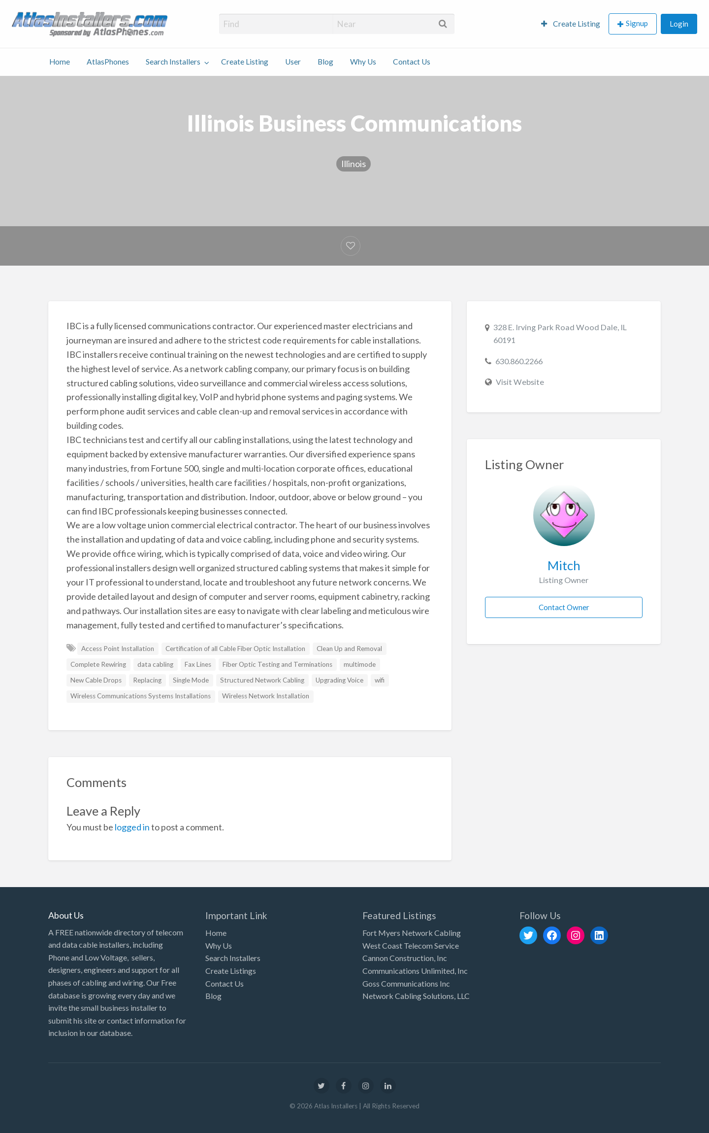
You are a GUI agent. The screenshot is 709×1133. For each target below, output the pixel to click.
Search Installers (173, 61)
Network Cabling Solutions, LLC (416, 995)
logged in (132, 827)
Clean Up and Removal (349, 648)
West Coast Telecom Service (410, 945)
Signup (637, 23)
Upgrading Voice (339, 680)
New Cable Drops (96, 680)
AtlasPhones (108, 61)
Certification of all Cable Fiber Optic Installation (235, 648)
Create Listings (230, 970)
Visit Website (520, 381)
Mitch (564, 565)
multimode (360, 664)
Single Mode (191, 680)
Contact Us (411, 61)
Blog (325, 61)
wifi (380, 680)
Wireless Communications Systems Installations (140, 696)
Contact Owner (564, 607)
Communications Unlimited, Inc (415, 970)
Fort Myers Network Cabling (411, 932)
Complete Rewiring (98, 664)
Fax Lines (198, 664)
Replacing (147, 680)
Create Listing (570, 23)
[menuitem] (571, 23)
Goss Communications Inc (406, 983)
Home (59, 61)
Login (679, 23)
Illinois (353, 163)
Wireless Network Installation (265, 696)
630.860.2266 (519, 361)
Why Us (363, 61)
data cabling (155, 664)
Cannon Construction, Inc (404, 957)
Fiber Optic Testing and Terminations (277, 664)
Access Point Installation (117, 648)
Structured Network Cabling (262, 680)
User (293, 61)
